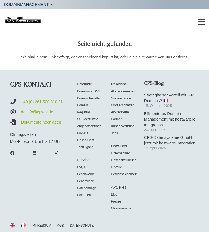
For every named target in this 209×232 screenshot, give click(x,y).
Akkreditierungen (123, 91)
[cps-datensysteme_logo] (23, 19)
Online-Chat (85, 140)
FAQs (81, 167)
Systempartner (121, 98)
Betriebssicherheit (124, 174)
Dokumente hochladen (41, 122)
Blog (114, 194)
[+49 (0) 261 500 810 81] (15, 101)
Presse (116, 201)
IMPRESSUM (41, 225)
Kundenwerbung (122, 126)
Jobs (114, 133)
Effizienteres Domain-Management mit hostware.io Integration (170, 119)
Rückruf (82, 133)
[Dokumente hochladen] (15, 122)
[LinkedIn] (37, 153)
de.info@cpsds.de (37, 112)
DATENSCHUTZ (82, 225)
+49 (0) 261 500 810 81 (42, 101)
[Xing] (59, 153)
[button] (29, 5)
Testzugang (85, 147)
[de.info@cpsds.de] (15, 112)
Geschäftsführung (124, 160)
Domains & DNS (88, 91)
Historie (116, 167)
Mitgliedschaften (122, 105)
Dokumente (85, 195)
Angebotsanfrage (89, 126)
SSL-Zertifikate (87, 119)
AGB (60, 225)
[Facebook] (15, 153)
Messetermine (121, 208)
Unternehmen (121, 153)
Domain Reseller (89, 98)
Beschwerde (86, 174)
